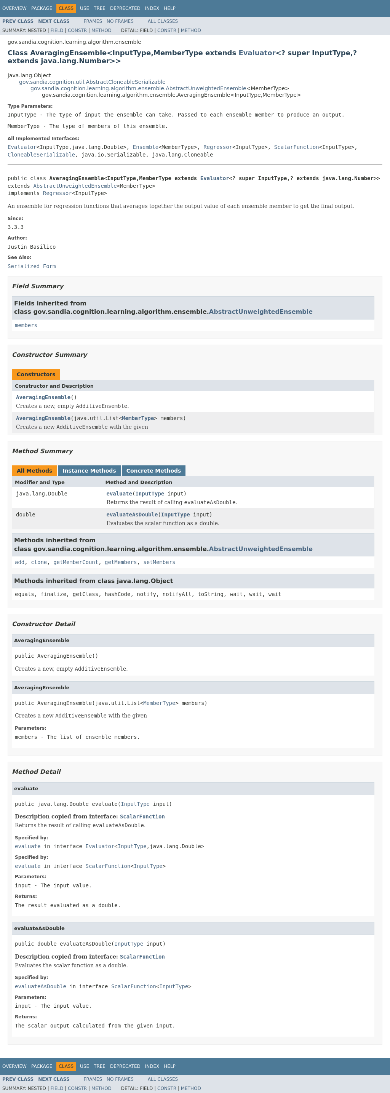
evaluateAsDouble (132, 514)
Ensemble (145, 147)
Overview (14, 8)
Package (41, 8)
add (19, 562)
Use (84, 8)
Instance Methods (89, 471)
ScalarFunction (296, 147)
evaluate (119, 494)
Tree (99, 8)
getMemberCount (75, 562)
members (26, 325)
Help (170, 8)
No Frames (120, 21)
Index (152, 8)
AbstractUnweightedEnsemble (75, 186)
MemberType (138, 418)
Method (101, 30)
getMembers (121, 562)
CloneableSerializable (41, 155)
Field (56, 30)
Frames (93, 21)
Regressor (217, 147)
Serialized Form (32, 266)
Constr (77, 30)
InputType (149, 494)
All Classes (163, 21)
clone (39, 562)
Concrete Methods (153, 471)
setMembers (159, 562)
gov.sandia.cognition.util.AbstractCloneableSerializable (92, 82)
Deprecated (125, 8)
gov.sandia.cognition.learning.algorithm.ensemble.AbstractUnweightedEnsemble (138, 88)
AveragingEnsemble (43, 397)
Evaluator (256, 53)
